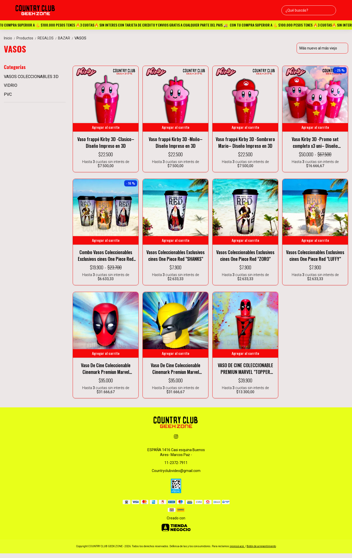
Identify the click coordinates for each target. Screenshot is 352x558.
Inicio (10, 38)
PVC (8, 94)
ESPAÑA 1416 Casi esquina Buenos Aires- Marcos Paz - (176, 452)
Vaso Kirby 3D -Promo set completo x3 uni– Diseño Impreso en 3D (315, 142)
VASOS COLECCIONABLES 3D (31, 76)
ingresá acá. (237, 546)
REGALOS (48, 38)
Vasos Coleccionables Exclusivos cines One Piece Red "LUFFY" (315, 255)
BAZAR (66, 38)
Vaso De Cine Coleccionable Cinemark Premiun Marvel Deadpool (105, 368)
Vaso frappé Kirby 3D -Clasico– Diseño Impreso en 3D (105, 142)
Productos (27, 38)
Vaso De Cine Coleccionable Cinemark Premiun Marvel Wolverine (175, 368)
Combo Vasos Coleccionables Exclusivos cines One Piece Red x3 (105, 255)
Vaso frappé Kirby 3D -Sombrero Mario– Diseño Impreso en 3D (245, 142)
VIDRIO (10, 85)
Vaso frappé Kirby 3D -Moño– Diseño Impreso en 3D (176, 142)
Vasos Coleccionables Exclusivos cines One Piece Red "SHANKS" (175, 255)
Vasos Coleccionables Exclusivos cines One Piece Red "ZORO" (245, 255)
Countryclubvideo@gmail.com (176, 471)
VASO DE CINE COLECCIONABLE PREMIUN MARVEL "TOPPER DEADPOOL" (245, 368)
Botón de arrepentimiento (261, 546)
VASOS (80, 38)
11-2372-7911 (176, 463)
